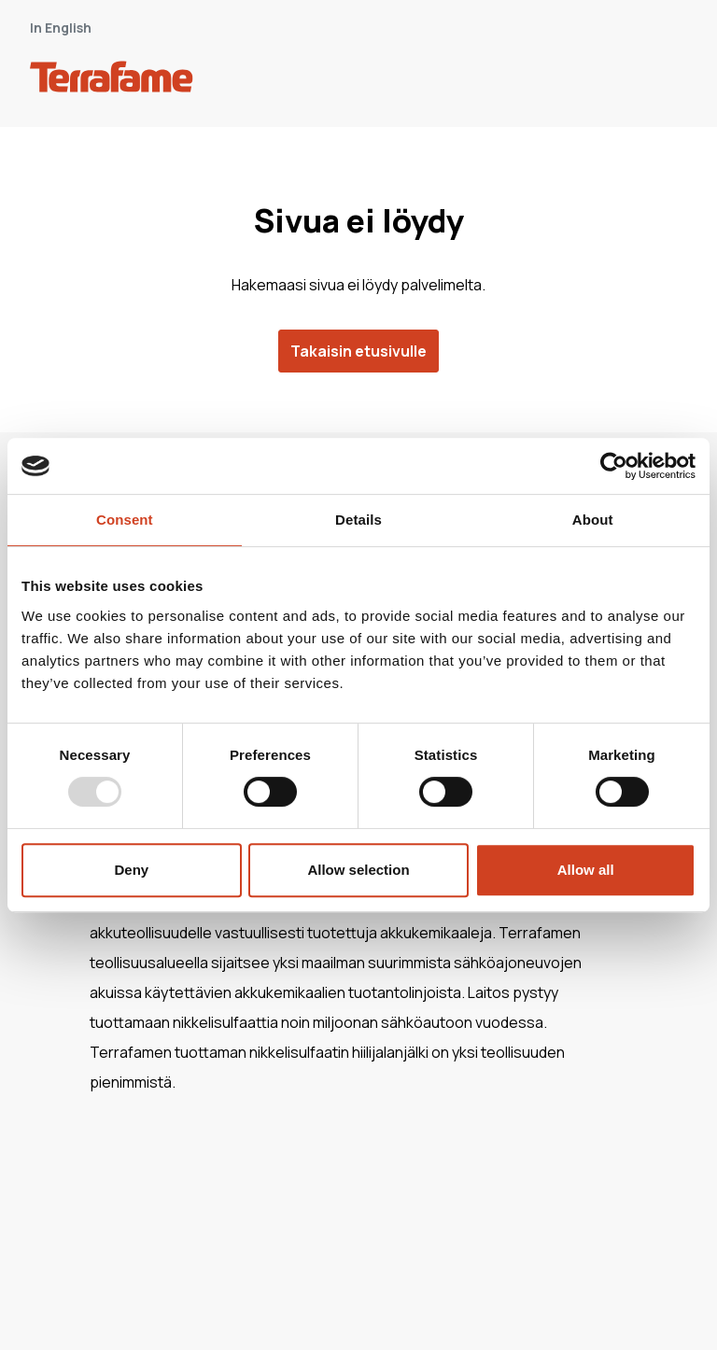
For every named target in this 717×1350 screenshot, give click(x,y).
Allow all (585, 870)
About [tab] (592, 519)
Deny (131, 870)
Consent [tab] (124, 519)
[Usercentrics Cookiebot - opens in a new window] (614, 466)
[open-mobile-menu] (666, 80)
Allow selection (358, 870)
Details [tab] (358, 519)
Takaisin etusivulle (358, 351)
